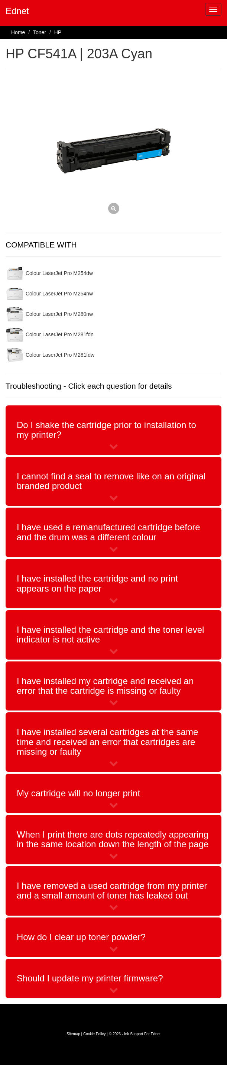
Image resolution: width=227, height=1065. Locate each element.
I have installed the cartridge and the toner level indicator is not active (110, 634)
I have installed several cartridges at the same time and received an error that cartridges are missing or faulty (107, 742)
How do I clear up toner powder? (81, 937)
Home (18, 32)
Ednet (17, 11)
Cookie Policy (94, 1034)
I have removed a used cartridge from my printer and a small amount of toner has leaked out (112, 890)
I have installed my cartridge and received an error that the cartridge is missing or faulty (105, 686)
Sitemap (73, 1034)
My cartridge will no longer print (78, 793)
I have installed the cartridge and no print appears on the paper (97, 583)
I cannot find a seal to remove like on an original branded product (111, 481)
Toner (39, 32)
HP (57, 32)
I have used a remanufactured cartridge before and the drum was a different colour (108, 532)
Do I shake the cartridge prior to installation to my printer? (106, 430)
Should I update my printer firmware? (90, 978)
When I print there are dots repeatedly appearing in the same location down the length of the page (112, 839)
